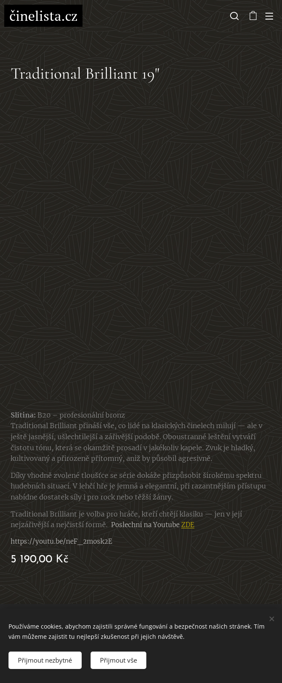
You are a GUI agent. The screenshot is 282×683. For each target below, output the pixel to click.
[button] (234, 15)
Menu (269, 16)
